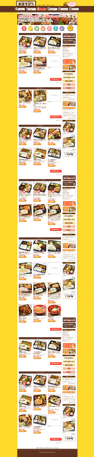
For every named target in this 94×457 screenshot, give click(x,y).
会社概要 (39, 5)
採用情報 (43, 5)
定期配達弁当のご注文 (50, 5)
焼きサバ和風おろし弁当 (53, 47)
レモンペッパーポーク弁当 (54, 252)
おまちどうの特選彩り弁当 (25, 47)
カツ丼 (34, 316)
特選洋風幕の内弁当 (23, 252)
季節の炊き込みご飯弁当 (39, 406)
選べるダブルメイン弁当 (24, 194)
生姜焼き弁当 (22, 68)
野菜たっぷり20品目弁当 (24, 102)
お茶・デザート (67, 56)
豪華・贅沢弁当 (67, 47)
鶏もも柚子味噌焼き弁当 (39, 68)
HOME (19, 13)
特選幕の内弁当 (37, 159)
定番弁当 (65, 48)
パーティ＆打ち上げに (68, 54)
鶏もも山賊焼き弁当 (38, 216)
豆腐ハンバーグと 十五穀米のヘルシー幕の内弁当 (39, 104)
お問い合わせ (56, 447)
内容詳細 (73, 135)
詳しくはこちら (72, 90)
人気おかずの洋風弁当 (38, 252)
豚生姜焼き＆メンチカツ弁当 (68, 147)
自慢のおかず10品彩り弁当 (39, 47)
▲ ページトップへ (59, 82)
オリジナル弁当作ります (68, 53)
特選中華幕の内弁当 (23, 159)
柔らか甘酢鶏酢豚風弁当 (39, 274)
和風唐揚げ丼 (51, 316)
